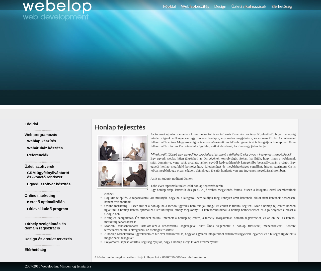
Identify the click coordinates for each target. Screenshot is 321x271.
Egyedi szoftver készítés (48, 184)
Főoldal (169, 6)
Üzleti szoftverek (39, 166)
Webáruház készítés (45, 148)
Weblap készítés (41, 141)
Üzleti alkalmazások (248, 6)
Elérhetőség (281, 6)
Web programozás (41, 134)
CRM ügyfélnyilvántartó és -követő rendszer (48, 175)
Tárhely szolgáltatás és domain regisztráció (45, 226)
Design (220, 6)
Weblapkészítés (195, 6)
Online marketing (40, 195)
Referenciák (37, 155)
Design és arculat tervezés (48, 239)
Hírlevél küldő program (47, 209)
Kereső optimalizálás (45, 202)
